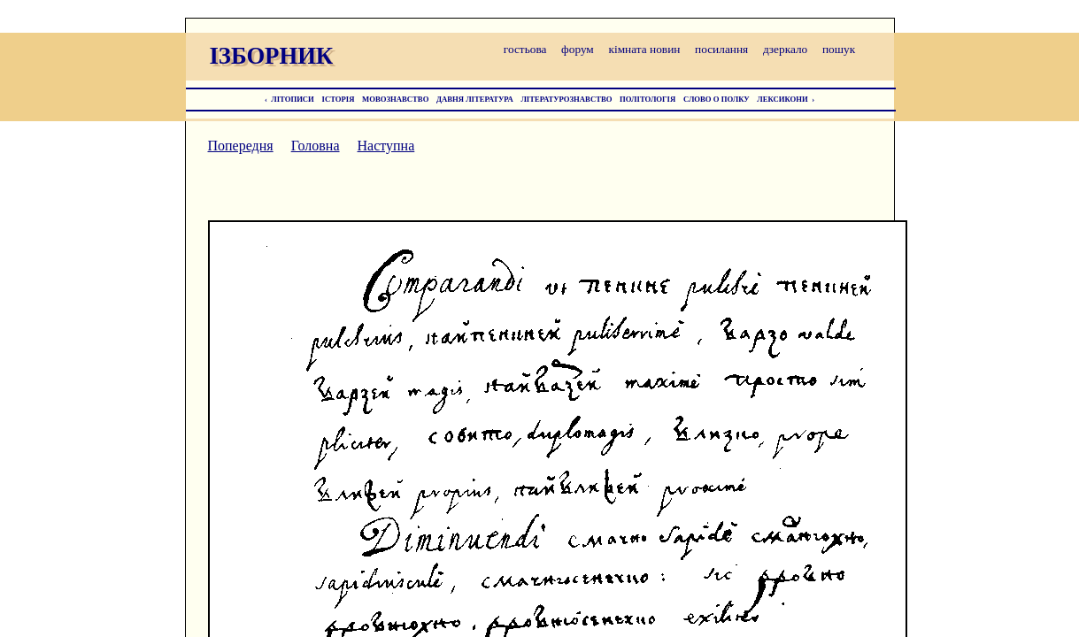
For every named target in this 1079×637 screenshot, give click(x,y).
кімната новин (644, 49)
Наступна (386, 145)
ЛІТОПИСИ (292, 99)
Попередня (241, 145)
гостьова (525, 49)
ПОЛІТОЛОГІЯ (647, 99)
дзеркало (785, 49)
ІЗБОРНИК (272, 55)
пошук (838, 49)
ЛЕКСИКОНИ (782, 99)
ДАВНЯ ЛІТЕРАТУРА (474, 99)
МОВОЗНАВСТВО (395, 99)
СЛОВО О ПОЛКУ (716, 99)
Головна (315, 145)
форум (577, 49)
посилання (721, 49)
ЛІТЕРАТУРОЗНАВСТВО (566, 99)
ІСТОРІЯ (338, 99)
